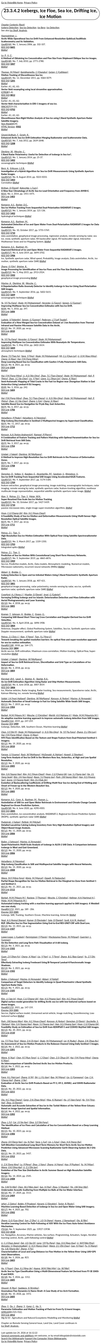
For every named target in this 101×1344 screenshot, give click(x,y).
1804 (12, 625)
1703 (12, 544)
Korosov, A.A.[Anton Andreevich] (17, 434)
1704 (12, 446)
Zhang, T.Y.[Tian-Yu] (10, 356)
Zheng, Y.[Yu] (27, 1248)
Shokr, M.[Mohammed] (29, 302)
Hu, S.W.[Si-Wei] (9, 1187)
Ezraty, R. (24, 134)
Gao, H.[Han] (77, 1245)
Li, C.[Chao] (43, 1057)
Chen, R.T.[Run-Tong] (26, 1057)
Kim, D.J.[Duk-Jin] (38, 779)
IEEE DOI (5, 47)
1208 (12, 143)
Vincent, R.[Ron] (9, 1288)
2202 (12, 1114)
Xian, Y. (4, 496)
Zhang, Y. (20, 1306)
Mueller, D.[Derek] (33, 594)
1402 (12, 160)
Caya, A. (20, 799)
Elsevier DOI (7, 648)
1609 (12, 294)
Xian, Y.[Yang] (27, 636)
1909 (12, 561)
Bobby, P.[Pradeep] (27, 1203)
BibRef (4, 50)
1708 (12, 465)
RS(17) (4, 1209)
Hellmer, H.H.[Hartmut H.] (82, 897)
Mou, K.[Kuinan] (54, 1099)
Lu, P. (3, 55)
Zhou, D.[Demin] (14, 1102)
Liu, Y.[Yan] (34, 378)
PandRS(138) (7, 645)
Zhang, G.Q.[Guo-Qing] (12, 1220)
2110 (12, 1032)
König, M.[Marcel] (34, 878)
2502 (12, 1212)
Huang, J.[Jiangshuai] (65, 1220)
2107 (12, 928)
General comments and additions (17, 1335)
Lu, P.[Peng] (25, 1164)
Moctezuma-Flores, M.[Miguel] (64, 937)
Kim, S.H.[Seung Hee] (11, 774)
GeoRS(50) (6, 140)
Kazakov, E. (30, 473)
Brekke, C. (16, 572)
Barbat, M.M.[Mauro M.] (13, 715)
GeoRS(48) (6, 61)
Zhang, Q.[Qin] (8, 266)
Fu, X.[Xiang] (91, 1245)
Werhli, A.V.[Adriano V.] (60, 715)
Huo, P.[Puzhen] (72, 1164)
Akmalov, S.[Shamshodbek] (14, 1245)
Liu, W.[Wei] (63, 1268)
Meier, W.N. (35, 496)
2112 (12, 889)
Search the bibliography (12, 1338)
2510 (12, 1232)
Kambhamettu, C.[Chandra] (34, 72)
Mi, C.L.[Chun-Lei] (68, 356)
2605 (12, 1279)
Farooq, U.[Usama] (10, 754)
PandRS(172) (7, 909)
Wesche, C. (19, 151)
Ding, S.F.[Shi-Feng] (38, 1122)
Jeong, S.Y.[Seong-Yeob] (18, 779)
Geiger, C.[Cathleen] (58, 72)
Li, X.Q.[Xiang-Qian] (38, 1245)
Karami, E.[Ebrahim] (47, 1203)
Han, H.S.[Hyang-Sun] (50, 998)
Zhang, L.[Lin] (35, 401)
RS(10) (4, 603)
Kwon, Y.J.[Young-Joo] (44, 777)
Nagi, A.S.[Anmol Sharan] (13, 920)
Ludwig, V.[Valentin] (11, 319)
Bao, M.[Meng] (58, 1077)
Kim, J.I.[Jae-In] (8, 998)
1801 (12, 583)
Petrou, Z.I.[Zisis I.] (10, 636)
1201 (12, 80)
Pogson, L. (43, 799)
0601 (12, 47)
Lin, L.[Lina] (54, 1142)
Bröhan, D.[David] (10, 188)
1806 (12, 687)
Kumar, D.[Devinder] (37, 920)
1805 (12, 606)
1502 (12, 275)
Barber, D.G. (22, 204)
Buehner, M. (22, 221)
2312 (12, 1156)
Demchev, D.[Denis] (75, 1021)
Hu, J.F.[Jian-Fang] (72, 1099)
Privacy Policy (30, 2)
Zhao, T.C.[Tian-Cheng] (52, 375)
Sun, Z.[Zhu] (30, 1220)
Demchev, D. (7, 473)
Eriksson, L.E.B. (17, 168)
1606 (12, 311)
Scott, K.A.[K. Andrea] (74, 920)
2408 (12, 1178)
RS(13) (4, 364)
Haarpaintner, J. (9, 35)
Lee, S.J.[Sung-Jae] (77, 774)
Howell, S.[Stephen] (73, 754)
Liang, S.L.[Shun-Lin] (50, 378)
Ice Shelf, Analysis (18, 30)
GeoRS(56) (6, 580)
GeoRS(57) (6, 252)
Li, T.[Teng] (54, 956)
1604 (12, 347)
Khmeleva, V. (72, 473)
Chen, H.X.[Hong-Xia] (71, 1142)
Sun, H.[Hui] (45, 1187)
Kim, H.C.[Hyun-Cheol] (34, 513)
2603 (12, 1260)
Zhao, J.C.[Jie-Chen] (18, 378)
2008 (12, 870)
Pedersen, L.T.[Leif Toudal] (54, 319)
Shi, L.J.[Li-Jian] (42, 1077)
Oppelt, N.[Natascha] (54, 878)
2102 (12, 948)
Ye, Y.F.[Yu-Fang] (9, 302)
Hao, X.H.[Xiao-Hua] (66, 1243)
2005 (12, 766)
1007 (12, 64)
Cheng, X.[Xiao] (8, 359)
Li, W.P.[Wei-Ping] (85, 1243)
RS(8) (3, 308)
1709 (12, 482)
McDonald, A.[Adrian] (52, 754)
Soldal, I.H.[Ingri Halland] (13, 698)
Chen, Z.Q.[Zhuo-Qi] (59, 1057)
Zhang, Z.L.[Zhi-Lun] (86, 732)
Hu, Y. (38, 1306)
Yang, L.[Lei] (41, 1142)
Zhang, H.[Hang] (55, 1164)
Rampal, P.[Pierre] (43, 434)
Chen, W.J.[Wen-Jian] (28, 1187)
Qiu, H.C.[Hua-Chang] (11, 1099)
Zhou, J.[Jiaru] (39, 1164)
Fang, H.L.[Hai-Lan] (10, 1077)
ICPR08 (4, 92)
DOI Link (5, 196)
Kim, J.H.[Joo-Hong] (23, 777)
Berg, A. (5, 168)
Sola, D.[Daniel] (55, 920)
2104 (12, 367)
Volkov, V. (18, 473)
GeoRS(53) (6, 272)
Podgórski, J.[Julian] (10, 822)
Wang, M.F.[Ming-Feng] (12, 878)
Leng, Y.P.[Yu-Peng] (46, 1243)
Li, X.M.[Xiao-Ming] (87, 356)
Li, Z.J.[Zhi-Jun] (30, 1167)
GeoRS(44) (6, 44)
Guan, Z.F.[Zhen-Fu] (10, 956)
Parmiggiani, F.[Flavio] (36, 937)
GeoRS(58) (6, 808)
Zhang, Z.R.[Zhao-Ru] (88, 1040)
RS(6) (3, 193)
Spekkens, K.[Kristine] (28, 1288)
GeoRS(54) (6, 291)
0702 (12, 109)
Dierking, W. (7, 151)
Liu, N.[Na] (29, 1142)
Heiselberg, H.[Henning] (34, 417)
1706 (12, 409)
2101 (16, 912)
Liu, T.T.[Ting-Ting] (10, 1040)
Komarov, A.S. (8, 204)
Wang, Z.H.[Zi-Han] (29, 1040)
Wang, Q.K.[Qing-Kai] (11, 1167)
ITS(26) (4, 1229)
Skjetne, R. (22, 266)
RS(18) (4, 1257)
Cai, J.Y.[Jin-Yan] (20, 1122)
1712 (12, 426)
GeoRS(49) (6, 77)
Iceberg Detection (9, 27)
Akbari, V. (5, 572)
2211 (12, 1091)
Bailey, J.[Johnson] (10, 841)
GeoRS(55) (6, 230)
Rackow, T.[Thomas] (36, 897)
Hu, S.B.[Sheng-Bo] (10, 1248)
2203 (12, 1069)
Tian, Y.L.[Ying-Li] (43, 636)
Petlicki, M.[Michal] (31, 822)
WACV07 (5, 106)
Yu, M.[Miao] (87, 1164)
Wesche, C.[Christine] (37, 715)
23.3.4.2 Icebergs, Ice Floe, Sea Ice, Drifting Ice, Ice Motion (50, 13)
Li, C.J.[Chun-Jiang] (10, 1243)
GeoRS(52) (6, 157)
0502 (18, 126)
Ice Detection (52, 27)
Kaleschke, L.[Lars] (29, 188)
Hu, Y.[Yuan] (7, 1268)
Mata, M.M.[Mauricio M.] (85, 715)
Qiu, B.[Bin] (82, 1220)
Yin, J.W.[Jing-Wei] (79, 1187)
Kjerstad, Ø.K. (7, 678)
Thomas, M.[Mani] (10, 72)
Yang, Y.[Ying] (27, 356)
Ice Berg (41, 27)
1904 (12, 707)
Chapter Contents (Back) (13, 24)
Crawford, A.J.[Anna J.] (12, 594)
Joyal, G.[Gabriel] (51, 594)
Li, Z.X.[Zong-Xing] (10, 1164)
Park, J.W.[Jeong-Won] (67, 777)
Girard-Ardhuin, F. (10, 134)
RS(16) (4, 1176)
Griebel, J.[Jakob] (9, 454)
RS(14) (4, 1046)
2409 (12, 1195)
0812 (12, 95)
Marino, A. (6, 283)
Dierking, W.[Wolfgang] (30, 454)
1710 (12, 233)
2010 (12, 331)
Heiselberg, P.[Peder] (11, 417)
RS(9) (3, 406)
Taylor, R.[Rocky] (66, 1203)
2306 (12, 1133)
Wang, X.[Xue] (8, 1057)
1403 (12, 179)
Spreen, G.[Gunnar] (71, 302)
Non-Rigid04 (7, 123)
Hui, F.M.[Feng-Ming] (27, 359)
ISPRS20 (5, 1312)
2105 (12, 990)
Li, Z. (9, 55)
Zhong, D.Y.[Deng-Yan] (12, 1142)
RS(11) (4, 704)
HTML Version (8, 126)
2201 (12, 1049)
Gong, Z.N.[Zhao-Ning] (34, 1099)
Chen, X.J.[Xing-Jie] (23, 1268)
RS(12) (4, 328)
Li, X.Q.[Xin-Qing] (31, 375)
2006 (12, 833)
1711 (12, 524)
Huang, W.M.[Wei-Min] (45, 1268)
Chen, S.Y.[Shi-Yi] (9, 732)
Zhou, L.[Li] (6, 1122)
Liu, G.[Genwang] (74, 1077)
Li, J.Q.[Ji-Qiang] (45, 1220)
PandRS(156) (7, 721)
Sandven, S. (58, 473)
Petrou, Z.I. (14, 496)
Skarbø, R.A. (42, 678)
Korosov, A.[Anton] (60, 698)
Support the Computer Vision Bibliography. (46, 1338)
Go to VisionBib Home (12, 2)
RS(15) (4, 1131)
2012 (12, 1314)
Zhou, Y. (5, 1306)
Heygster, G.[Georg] (51, 302)
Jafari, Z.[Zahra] (9, 1203)
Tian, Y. (24, 496)
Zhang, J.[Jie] (20, 1080)
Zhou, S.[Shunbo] (60, 1187)
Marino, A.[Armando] (80, 698)
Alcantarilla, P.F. (44, 473)
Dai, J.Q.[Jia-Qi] (28, 1243)
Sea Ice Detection (28, 27)
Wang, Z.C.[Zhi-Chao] (59, 1245)
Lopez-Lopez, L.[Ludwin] (13, 937)
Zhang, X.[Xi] (27, 1077)
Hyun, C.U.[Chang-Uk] (12, 513)
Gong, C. (30, 1306)
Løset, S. (20, 678)
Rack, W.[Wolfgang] (30, 754)
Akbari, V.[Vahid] (50, 979)
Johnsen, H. (17, 614)
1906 (12, 255)
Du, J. (12, 1306)
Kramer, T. (6, 614)
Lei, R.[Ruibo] (70, 1040)
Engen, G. (40, 614)
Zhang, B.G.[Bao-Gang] (72, 956)
